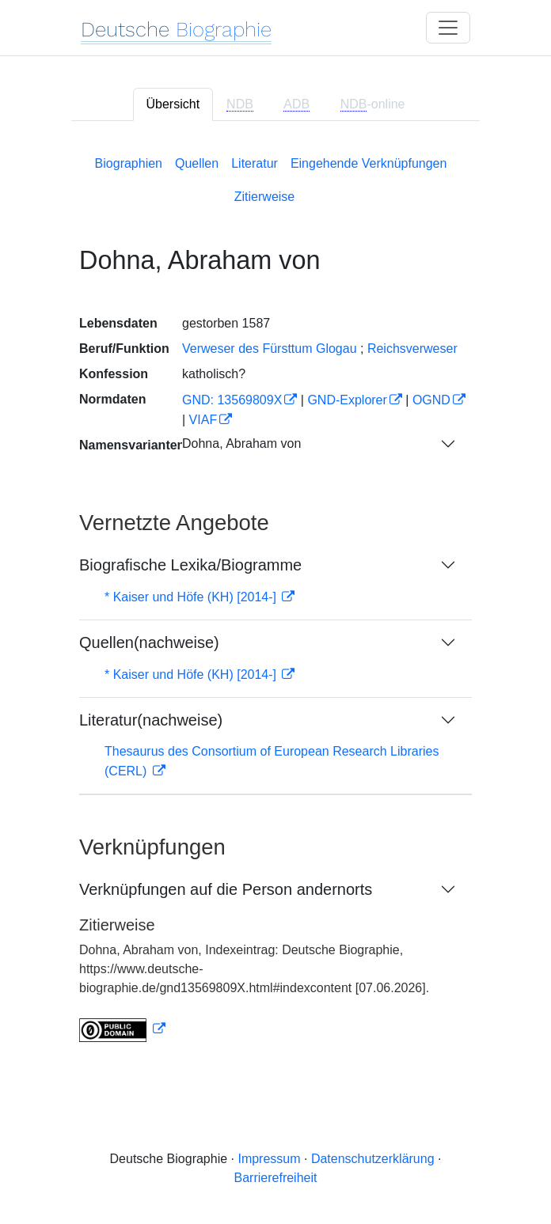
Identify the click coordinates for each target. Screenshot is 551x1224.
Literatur (254, 163)
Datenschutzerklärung (373, 1158)
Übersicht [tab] (173, 104)
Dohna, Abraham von (241, 443)
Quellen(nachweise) (149, 642)
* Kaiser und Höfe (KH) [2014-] (191, 597)
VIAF (203, 419)
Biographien (128, 163)
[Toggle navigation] (448, 28)
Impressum (269, 1158)
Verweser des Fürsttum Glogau (269, 348)
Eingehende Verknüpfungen (369, 163)
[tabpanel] (275, 596)
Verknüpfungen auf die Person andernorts (225, 889)
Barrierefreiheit (275, 1177)
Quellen (196, 163)
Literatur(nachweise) (150, 720)
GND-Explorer (346, 400)
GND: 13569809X (232, 400)
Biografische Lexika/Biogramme (190, 565)
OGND (431, 400)
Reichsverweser (412, 348)
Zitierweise (264, 196)
